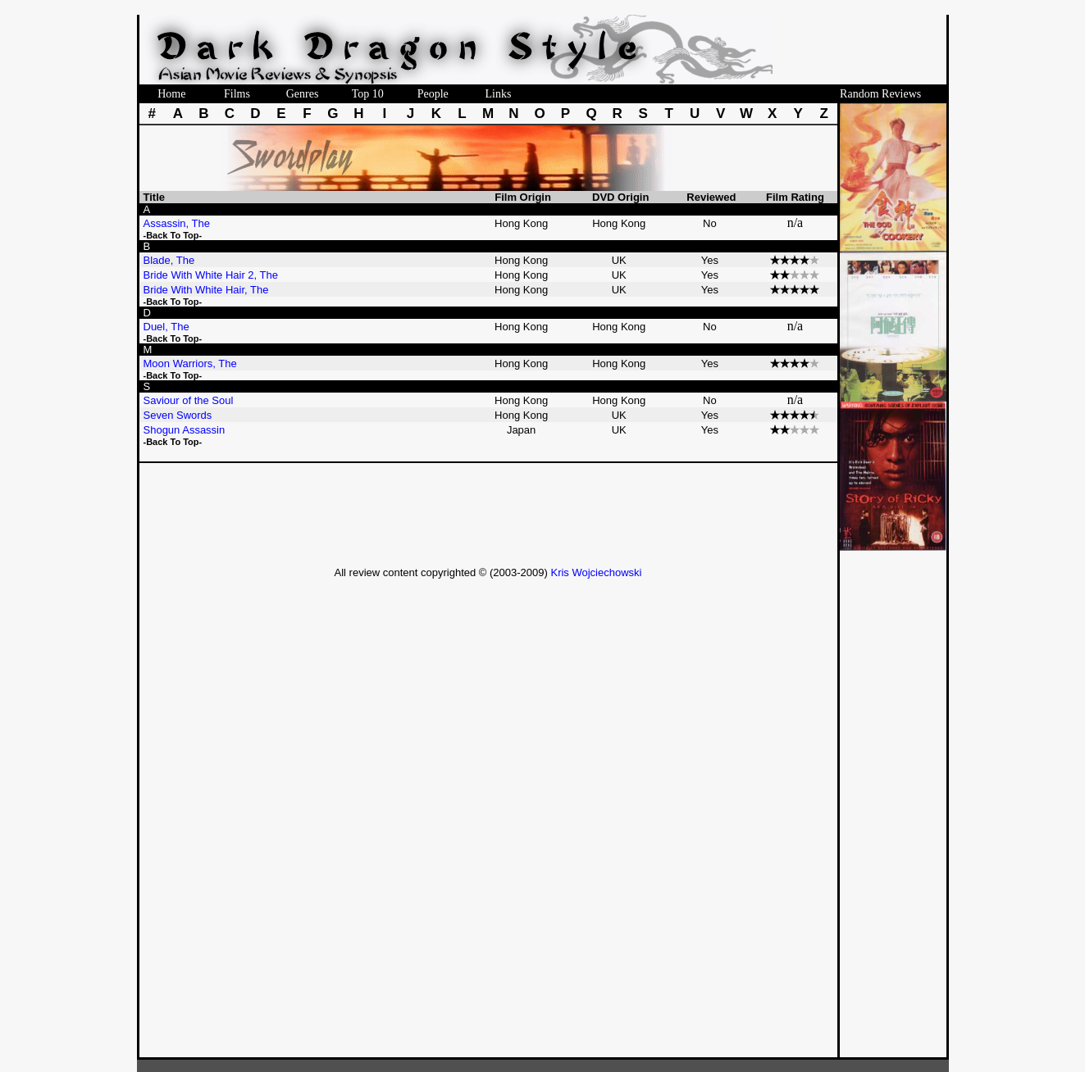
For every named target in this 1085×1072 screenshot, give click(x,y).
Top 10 (368, 94)
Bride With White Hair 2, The (212, 275)
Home (171, 94)
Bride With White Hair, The (208, 290)
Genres (302, 94)
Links (498, 94)
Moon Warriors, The (192, 363)
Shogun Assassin (186, 430)
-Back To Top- (173, 235)
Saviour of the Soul (190, 400)
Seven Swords (179, 415)
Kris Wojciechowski (595, 572)
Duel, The (168, 326)
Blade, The (171, 260)
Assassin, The (178, 223)
